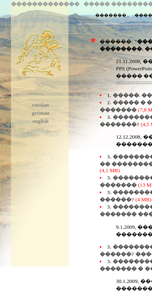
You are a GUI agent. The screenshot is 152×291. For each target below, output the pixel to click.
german (40, 113)
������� (109, 15)
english (40, 121)
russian (40, 105)
